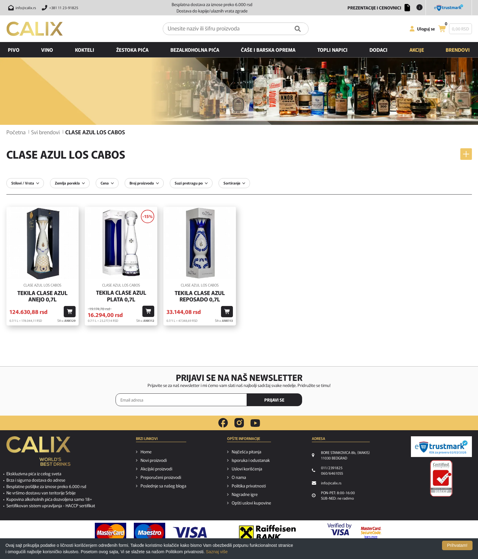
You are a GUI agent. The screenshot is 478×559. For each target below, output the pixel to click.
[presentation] (336, 400)
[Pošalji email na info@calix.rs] (21, 7)
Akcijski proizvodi (156, 469)
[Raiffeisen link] (267, 532)
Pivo (14, 49)
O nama (239, 477)
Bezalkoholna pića (194, 49)
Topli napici (332, 49)
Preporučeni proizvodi (161, 477)
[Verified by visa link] (339, 532)
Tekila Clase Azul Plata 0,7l (121, 295)
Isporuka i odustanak (251, 460)
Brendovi (458, 49)
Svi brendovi (45, 132)
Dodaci (378, 49)
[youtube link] (255, 423)
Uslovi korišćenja (247, 469)
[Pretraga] (298, 29)
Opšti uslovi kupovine (251, 503)
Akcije (416, 49)
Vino (47, 49)
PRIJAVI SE (274, 400)
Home (146, 451)
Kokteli (84, 49)
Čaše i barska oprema (268, 49)
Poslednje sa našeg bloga (163, 486)
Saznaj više (217, 551)
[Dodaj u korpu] (70, 311)
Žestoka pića (132, 49)
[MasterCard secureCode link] (371, 532)
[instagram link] (239, 423)
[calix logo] (38, 453)
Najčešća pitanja (246, 451)
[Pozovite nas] (59, 7)
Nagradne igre (245, 494)
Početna (16, 132)
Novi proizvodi (154, 460)
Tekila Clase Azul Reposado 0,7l (200, 296)
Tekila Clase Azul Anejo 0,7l (42, 296)
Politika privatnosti (249, 486)
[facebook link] (223, 423)
